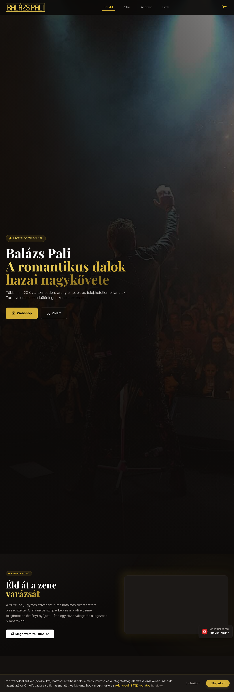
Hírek (166, 7)
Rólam (126, 7)
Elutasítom (193, 683)
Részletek (157, 685)
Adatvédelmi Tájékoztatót (132, 685)
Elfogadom (217, 683)
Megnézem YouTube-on (30, 634)
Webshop (146, 7)
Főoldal (108, 7)
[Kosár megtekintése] (224, 7)
